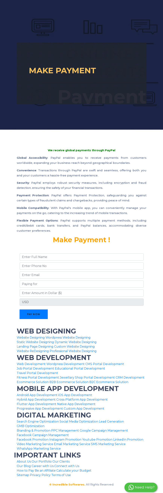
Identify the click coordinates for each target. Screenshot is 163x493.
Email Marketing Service (72, 444)
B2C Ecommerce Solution (108, 382)
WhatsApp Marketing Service (39, 448)
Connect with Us (66, 466)
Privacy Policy (40, 475)
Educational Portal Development (80, 368)
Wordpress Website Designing (68, 337)
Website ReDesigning (33, 351)
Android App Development (37, 395)
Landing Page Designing (35, 346)
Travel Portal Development (37, 373)
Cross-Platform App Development (82, 399)
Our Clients (61, 461)
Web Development (31, 364)
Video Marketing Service (35, 444)
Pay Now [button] (33, 314)
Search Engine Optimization (38, 421)
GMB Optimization (30, 426)
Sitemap (23, 475)
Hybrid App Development (36, 399)
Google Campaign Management (104, 430)
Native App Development (76, 404)
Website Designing (31, 337)
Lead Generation (111, 421)
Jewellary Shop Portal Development (87, 377)
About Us (24, 461)
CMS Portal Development (104, 364)
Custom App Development (84, 408)
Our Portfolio (42, 461)
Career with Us (43, 466)
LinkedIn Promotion (128, 439)
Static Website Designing (35, 342)
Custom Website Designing (74, 346)
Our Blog (24, 466)
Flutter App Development (36, 404)
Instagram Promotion (65, 439)
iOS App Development (75, 395)
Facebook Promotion (33, 439)
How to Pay (25, 470)
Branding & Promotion (33, 430)
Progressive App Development (40, 408)
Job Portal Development (35, 368)
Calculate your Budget (73, 470)
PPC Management (65, 430)
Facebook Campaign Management (43, 435)
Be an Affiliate (45, 470)
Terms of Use (61, 475)
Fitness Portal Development (38, 377)
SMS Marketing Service (108, 444)
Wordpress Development (65, 364)
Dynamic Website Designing (76, 342)
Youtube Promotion (97, 439)
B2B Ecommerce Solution (69, 382)
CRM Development (130, 377)
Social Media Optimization (79, 421)
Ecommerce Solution (33, 382)
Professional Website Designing (73, 351)
